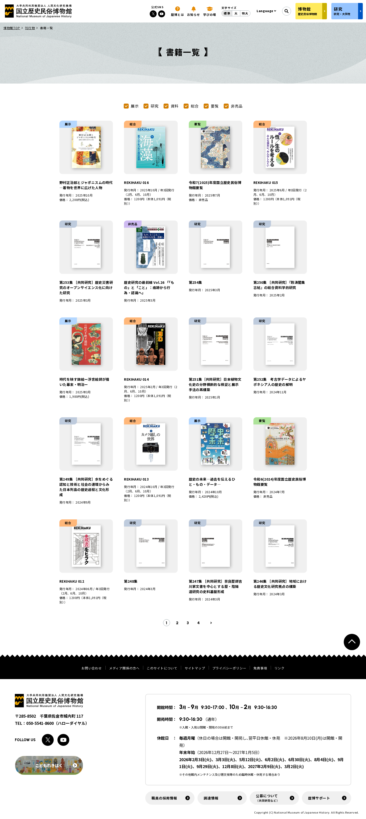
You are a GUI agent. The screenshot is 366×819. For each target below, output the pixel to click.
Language (265, 11)
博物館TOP (11, 28)
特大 (245, 13)
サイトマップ (195, 668)
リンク (279, 668)
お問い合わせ (91, 668)
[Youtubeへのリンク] (161, 13)
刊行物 (30, 28)
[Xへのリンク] (153, 13)
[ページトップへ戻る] (352, 642)
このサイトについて (162, 668)
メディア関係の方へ (124, 668)
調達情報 (211, 798)
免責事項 (260, 668)
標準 (227, 13)
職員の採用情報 (164, 798)
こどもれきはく (56, 765)
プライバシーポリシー (229, 668)
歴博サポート (319, 798)
